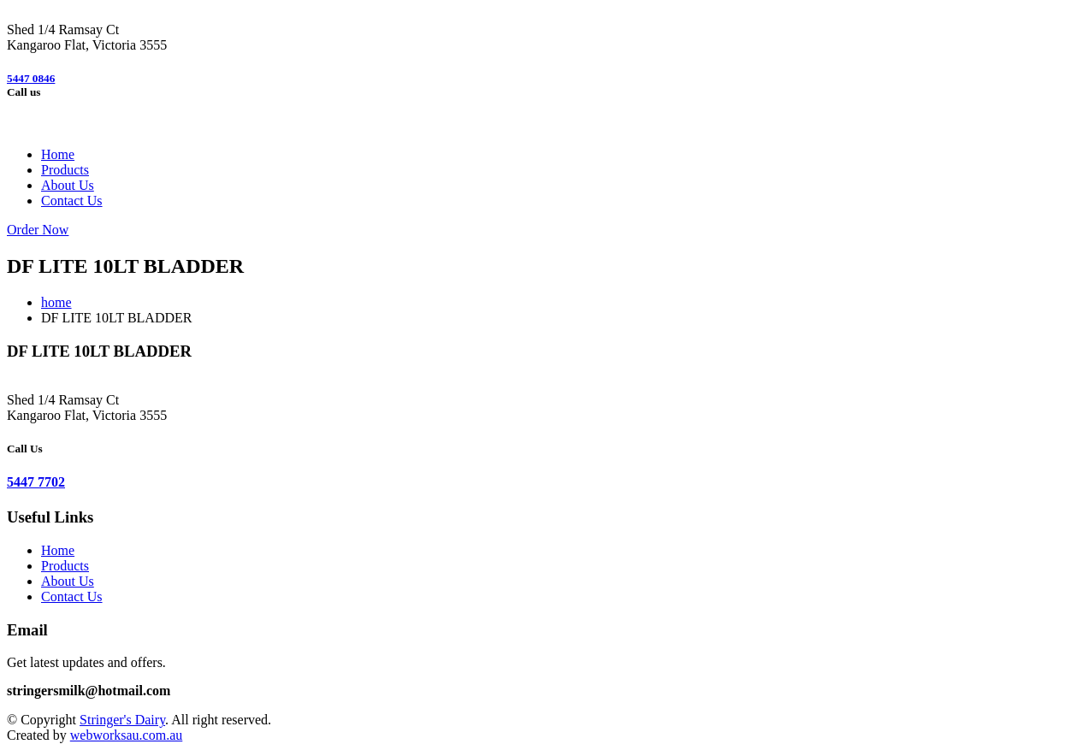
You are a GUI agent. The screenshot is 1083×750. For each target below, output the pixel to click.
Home (57, 154)
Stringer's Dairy (122, 719)
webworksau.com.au (126, 735)
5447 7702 (36, 482)
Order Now (37, 229)
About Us (67, 185)
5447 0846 (31, 78)
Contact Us (72, 200)
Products (65, 169)
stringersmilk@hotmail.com (88, 690)
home (56, 302)
